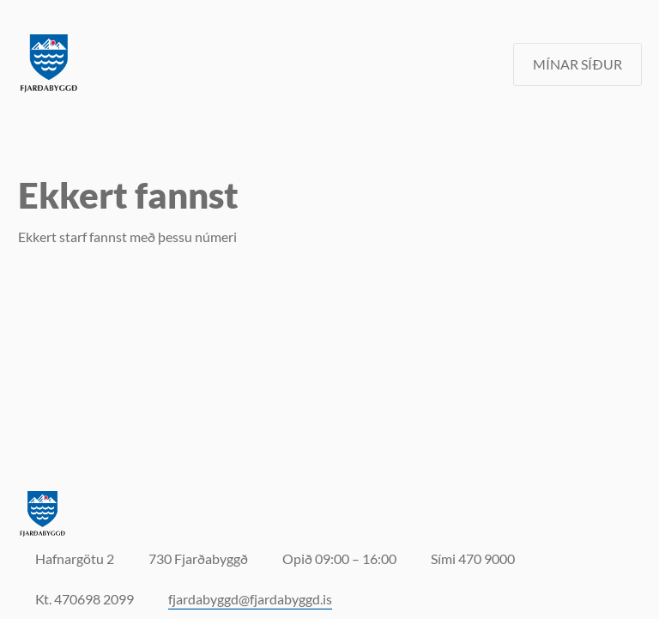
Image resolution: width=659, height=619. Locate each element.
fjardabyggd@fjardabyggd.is (250, 599)
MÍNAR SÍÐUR (577, 64)
